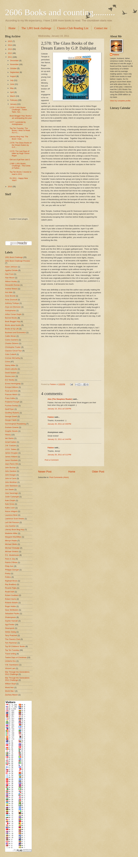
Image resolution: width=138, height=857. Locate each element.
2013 (10, 49)
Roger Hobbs (10, 606)
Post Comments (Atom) (59, 477)
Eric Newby (9, 380)
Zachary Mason (11, 695)
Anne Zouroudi (11, 300)
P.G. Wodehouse (12, 555)
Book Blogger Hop (12, 321)
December (14, 60)
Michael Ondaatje (12, 548)
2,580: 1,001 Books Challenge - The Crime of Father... (20, 165)
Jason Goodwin (11, 460)
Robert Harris (10, 599)
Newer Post (44, 471)
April (12, 92)
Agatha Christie (11, 270)
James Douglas (11, 453)
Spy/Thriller (9, 624)
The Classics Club (12, 639)
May (12, 88)
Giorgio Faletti (11, 420)
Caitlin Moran (10, 336)
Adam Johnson (11, 267)
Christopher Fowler (13, 347)
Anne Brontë (10, 296)
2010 (10, 186)
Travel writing (10, 654)
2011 (10, 57)
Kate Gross (9, 504)
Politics (8, 577)
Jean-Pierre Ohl (11, 464)
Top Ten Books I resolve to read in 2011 (20, 173)
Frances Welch (11, 394)
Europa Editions (11, 387)
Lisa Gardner (10, 526)
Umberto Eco (10, 661)
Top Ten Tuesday (12, 650)
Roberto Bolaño (11, 603)
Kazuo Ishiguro (11, 511)
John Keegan (10, 475)
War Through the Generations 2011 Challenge (17, 673)
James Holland (11, 457)
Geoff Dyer (9, 409)
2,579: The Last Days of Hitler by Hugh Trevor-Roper (20, 153)
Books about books (13, 325)
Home (12, 28)
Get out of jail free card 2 (20, 159)
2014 (10, 45)
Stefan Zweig (10, 632)
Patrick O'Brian (11, 562)
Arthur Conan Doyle (13, 314)
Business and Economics (15, 332)
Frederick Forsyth (12, 402)
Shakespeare (10, 617)
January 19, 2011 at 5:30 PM (59, 409)
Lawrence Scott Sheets (14, 519)
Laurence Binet (11, 515)
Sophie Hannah (11, 621)
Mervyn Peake (11, 541)
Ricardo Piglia (10, 588)
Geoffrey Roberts (12, 413)
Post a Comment (52, 460)
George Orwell (11, 416)
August (13, 76)
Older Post (98, 471)
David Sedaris (11, 373)
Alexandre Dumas (12, 285)
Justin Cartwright (12, 497)
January (13, 104)
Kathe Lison (10, 508)
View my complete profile (120, 101)
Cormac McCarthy (12, 358)
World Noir (9, 687)
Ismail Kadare (10, 442)
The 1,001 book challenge (36, 28)
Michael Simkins (11, 551)
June (12, 84)
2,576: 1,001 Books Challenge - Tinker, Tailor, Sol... (18, 109)
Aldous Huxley (11, 281)
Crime (7, 362)
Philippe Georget (12, 570)
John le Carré (10, 478)
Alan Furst (9, 274)
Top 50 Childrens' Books (15, 646)
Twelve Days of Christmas (15, 657)
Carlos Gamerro (11, 340)
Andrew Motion (11, 289)
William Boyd (10, 684)
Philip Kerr (9, 566)
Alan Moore (10, 278)
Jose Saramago (11, 493)
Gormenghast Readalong (15, 424)
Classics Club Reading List (72, 28)
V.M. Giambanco (12, 665)
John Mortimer (11, 482)
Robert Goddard (11, 595)
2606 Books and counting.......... (60, 12)
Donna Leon (10, 376)
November (14, 64)
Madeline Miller (11, 533)
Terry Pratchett (11, 635)
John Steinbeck (11, 486)
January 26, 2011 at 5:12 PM (59, 455)
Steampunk (9, 628)
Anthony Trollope (12, 303)
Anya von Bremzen (13, 307)
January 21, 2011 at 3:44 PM (59, 439)
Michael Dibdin (11, 544)
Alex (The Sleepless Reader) (60, 399)
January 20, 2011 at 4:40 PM (59, 424)
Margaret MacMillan (13, 537)
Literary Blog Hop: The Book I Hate (19, 137)
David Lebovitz (11, 369)
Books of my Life (12, 329)
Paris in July (10, 559)
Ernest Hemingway (13, 383)
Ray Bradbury (10, 584)
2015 (10, 41)
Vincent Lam (10, 668)
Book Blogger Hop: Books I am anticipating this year (21, 117)
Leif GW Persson (12, 522)
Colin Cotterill (10, 354)
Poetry (7, 573)
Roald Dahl (9, 592)
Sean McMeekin (11, 610)
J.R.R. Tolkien (10, 449)
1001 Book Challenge (14, 257)
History (8, 435)
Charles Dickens (12, 343)
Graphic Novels (11, 431)
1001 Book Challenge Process (17, 261)
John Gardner (10, 471)
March (13, 96)
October (13, 68)
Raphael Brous (11, 581)
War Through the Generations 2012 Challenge (17, 679)
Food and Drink (11, 391)
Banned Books (11, 318)
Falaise (51, 417)
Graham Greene (11, 427)
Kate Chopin (10, 500)
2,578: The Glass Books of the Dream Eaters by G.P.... (20, 145)
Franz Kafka (10, 398)
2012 (10, 53)
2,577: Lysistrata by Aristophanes (18, 123)
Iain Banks (9, 438)
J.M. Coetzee (10, 446)
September (15, 72)
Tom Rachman (11, 643)
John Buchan (10, 467)
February (14, 100)
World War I (10, 691)
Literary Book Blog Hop (14, 529)
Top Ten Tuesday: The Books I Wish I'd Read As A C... (20, 130)
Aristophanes (10, 310)
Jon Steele (9, 489)
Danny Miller (10, 365)
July (12, 80)
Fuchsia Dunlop (11, 405)
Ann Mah (9, 292)
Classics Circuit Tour (13, 351)
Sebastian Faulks (12, 613)
